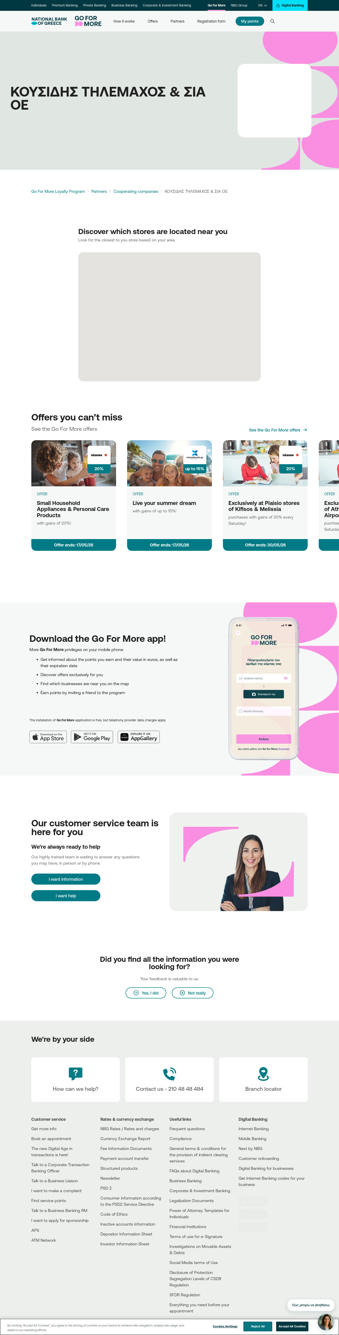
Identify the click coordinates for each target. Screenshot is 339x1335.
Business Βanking (186, 1180)
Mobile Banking (252, 1138)
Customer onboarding (259, 1158)
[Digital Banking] (290, 5)
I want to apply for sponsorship (60, 1220)
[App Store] (50, 733)
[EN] (262, 5)
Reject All (258, 1326)
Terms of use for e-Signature (196, 1236)
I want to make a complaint (56, 1190)
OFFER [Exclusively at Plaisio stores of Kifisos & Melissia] (233, 494)
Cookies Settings (225, 1326)
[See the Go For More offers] (278, 430)
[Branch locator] (263, 1079)
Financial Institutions (188, 1226)
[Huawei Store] (256, 1227)
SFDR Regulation (185, 1294)
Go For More (216, 5)
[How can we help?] (75, 1079)
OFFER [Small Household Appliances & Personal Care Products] (42, 494)
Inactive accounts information (127, 1224)
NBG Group (239, 5)
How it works (124, 21)
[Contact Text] (169, 1079)
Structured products (119, 1168)
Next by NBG (250, 1148)
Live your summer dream (164, 503)
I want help (66, 895)
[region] (169, 1327)
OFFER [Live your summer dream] (138, 494)
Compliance (181, 1138)
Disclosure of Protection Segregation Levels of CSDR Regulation (195, 1278)
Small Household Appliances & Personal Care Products (73, 509)
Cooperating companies (136, 191)
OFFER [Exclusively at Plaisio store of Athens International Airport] (329, 494)
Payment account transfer (124, 1158)
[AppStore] (256, 1201)
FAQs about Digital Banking (194, 1170)
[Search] (272, 21)
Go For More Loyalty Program (58, 191)
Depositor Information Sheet (126, 1234)
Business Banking (124, 5)
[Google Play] (94, 733)
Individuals (39, 5)
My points (250, 21)
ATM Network (43, 1240)
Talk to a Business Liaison (54, 1180)
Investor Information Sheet (124, 1243)
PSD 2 (106, 1188)
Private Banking (94, 5)
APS (35, 1230)
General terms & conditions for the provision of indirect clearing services (199, 1154)
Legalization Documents (192, 1200)
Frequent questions (187, 1128)
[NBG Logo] (49, 21)
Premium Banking (65, 5)
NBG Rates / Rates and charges (129, 1128)
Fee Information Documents (126, 1148)
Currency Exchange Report (125, 1138)
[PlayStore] (256, 1214)
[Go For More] (86, 21)
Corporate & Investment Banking (167, 5)
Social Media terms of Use (194, 1262)
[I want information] (65, 879)
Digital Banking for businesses (266, 1168)
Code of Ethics (114, 1214)
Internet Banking (254, 1128)
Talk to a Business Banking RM (59, 1210)
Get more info (43, 1128)
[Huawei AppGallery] (141, 733)
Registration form (211, 21)
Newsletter (110, 1178)
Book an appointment (51, 1138)
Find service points (48, 1200)
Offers (153, 21)
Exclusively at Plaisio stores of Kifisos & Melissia (264, 506)
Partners (177, 21)
